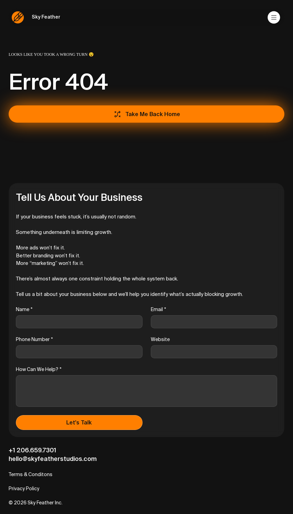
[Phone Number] (77, 352)
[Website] (212, 352)
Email (158, 309)
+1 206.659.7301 (32, 450)
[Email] (212, 322)
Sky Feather (46, 17)
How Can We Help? (38, 369)
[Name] (77, 322)
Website (160, 339)
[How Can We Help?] (146, 391)
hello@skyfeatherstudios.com (53, 458)
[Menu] (274, 17)
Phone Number (34, 339)
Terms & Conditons (30, 474)
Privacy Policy (24, 488)
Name (24, 309)
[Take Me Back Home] (146, 114)
